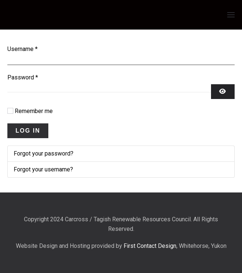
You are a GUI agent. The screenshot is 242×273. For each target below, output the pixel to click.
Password (22, 77)
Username (22, 48)
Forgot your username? (43, 169)
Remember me (34, 111)
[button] (231, 15)
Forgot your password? (43, 153)
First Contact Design (150, 245)
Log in (27, 130)
